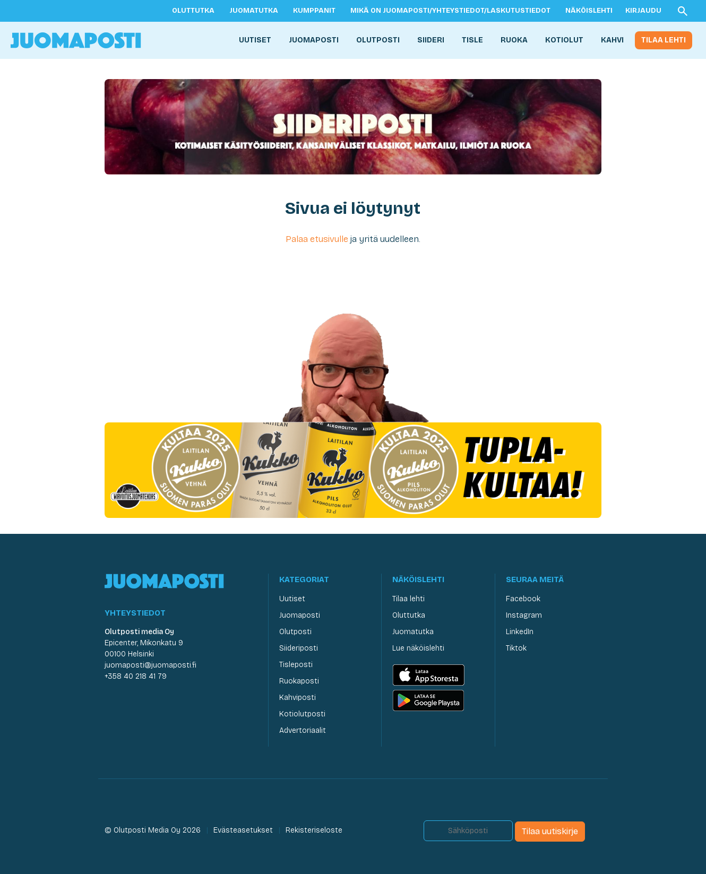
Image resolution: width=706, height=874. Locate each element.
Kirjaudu (643, 10)
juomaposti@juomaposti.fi (150, 665)
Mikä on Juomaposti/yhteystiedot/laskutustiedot (450, 10)
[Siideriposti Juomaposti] (353, 126)
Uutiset (255, 40)
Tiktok (516, 648)
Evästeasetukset (243, 830)
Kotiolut (564, 40)
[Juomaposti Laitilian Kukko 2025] (353, 469)
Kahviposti (297, 697)
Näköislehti (589, 10)
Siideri (430, 40)
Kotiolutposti (302, 714)
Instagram (524, 615)
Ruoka (514, 40)
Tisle (472, 40)
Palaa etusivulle (317, 239)
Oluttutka (193, 10)
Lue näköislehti (418, 648)
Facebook (523, 598)
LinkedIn (519, 631)
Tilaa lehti (663, 40)
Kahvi (612, 40)
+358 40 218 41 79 (136, 676)
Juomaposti (314, 40)
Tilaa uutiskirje (550, 831)
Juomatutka (253, 10)
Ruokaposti (299, 681)
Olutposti (378, 40)
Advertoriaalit (302, 730)
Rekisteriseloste (314, 830)
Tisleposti (296, 664)
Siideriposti (298, 648)
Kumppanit (314, 10)
